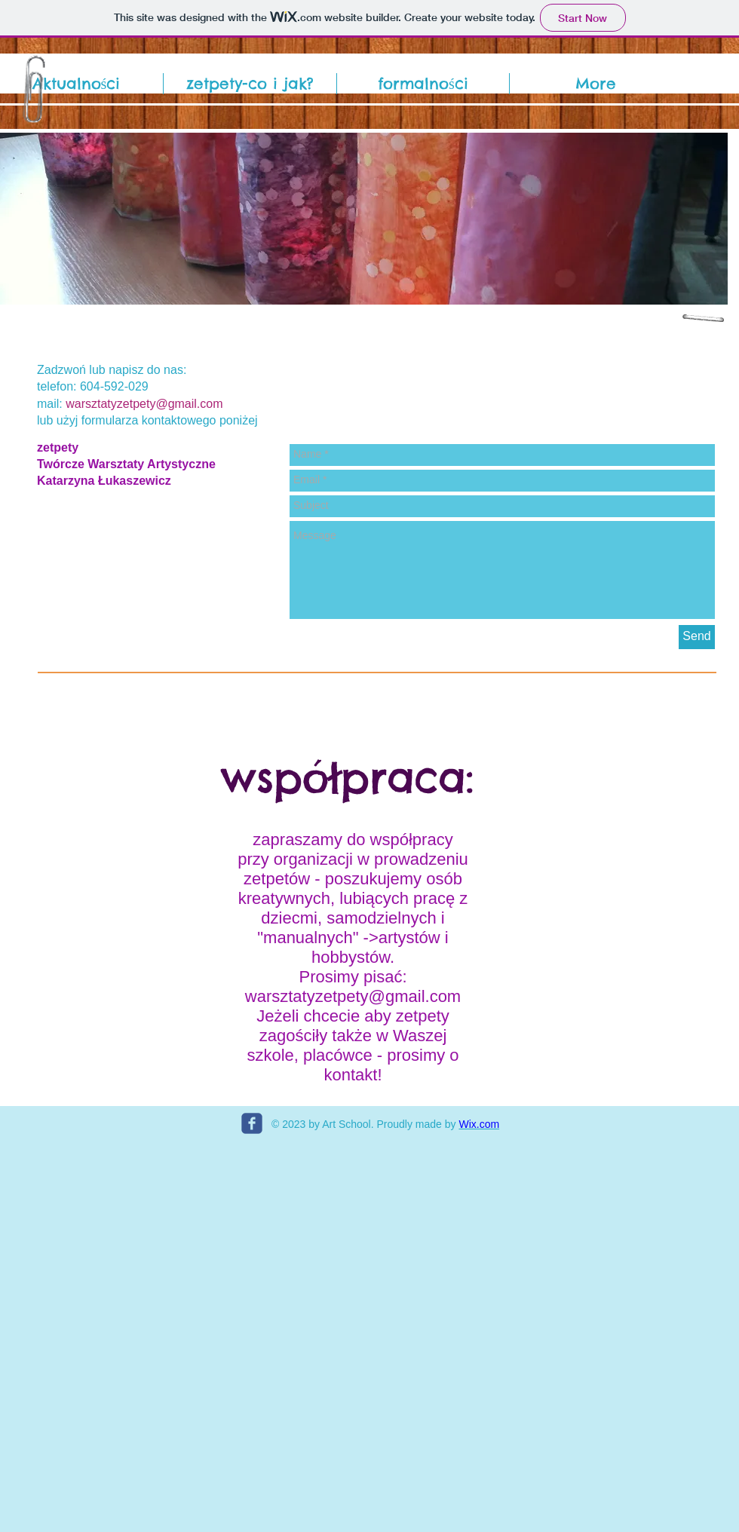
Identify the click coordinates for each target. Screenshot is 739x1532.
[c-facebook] (251, 1123)
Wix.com (478, 1124)
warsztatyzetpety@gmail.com (144, 403)
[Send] (697, 637)
